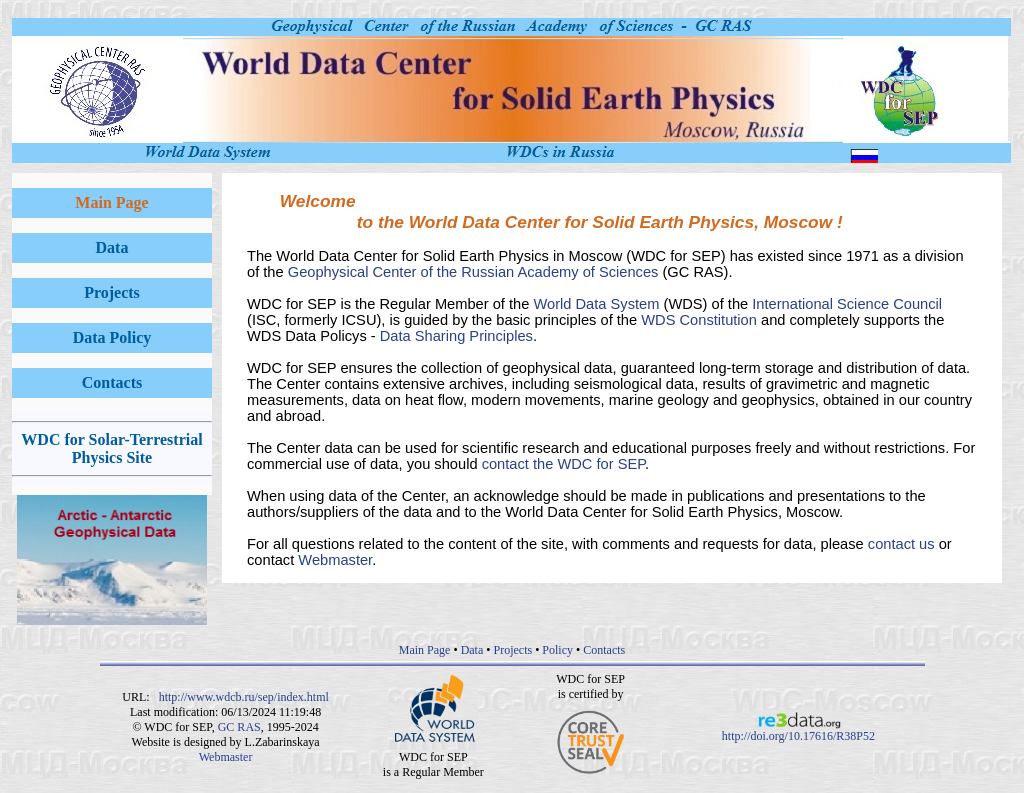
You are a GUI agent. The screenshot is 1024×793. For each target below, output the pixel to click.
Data (472, 650)
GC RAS (239, 727)
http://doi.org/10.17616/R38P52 (798, 730)
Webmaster (335, 560)
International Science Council (847, 304)
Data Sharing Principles (456, 336)
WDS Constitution (699, 320)
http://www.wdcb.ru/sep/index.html (244, 697)
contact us (901, 544)
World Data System (596, 304)
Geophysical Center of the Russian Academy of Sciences (473, 272)
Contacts (604, 650)
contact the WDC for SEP (563, 464)
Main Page (425, 650)
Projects (512, 650)
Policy (557, 650)
